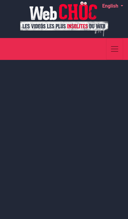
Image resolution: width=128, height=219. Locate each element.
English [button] (110, 6)
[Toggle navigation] (114, 49)
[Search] (100, 48)
